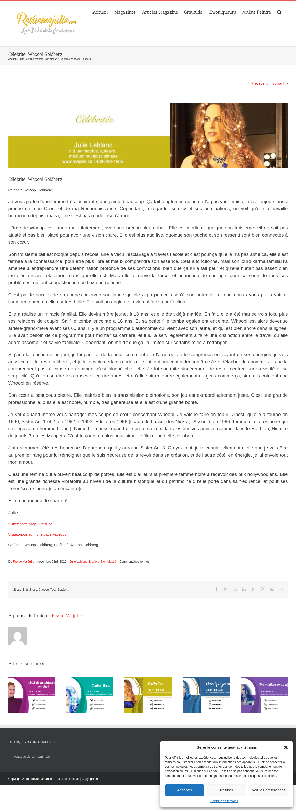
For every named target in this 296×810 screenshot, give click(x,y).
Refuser (226, 790)
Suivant (278, 83)
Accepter (184, 790)
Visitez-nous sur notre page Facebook (38, 534)
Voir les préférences (269, 790)
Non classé (108, 561)
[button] (285, 747)
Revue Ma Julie (23, 561)
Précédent (259, 83)
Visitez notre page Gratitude (30, 524)
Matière (94, 561)
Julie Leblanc (78, 561)
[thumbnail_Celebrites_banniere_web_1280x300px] (148, 135)
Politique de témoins (224, 801)
